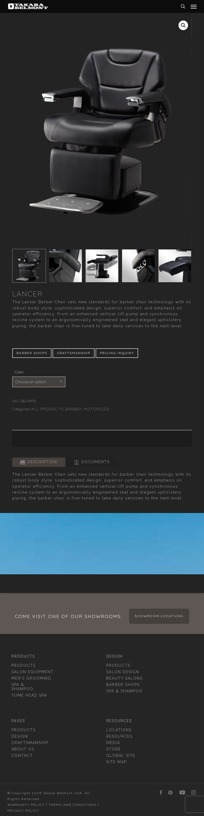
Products (23, 665)
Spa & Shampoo (22, 686)
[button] (194, 6)
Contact (22, 755)
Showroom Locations (159, 616)
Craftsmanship (29, 743)
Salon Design (122, 672)
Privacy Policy (23, 811)
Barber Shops (123, 684)
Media (113, 743)
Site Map (116, 762)
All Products (47, 409)
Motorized (96, 409)
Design (19, 736)
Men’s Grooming (31, 678)
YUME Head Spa (29, 695)
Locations (119, 730)
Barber (73, 409)
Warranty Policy (26, 805)
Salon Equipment (32, 672)
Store (113, 749)
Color (19, 372)
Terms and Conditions (73, 805)
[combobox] (38, 382)
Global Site (120, 755)
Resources (119, 736)
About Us (22, 749)
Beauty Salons (124, 678)
